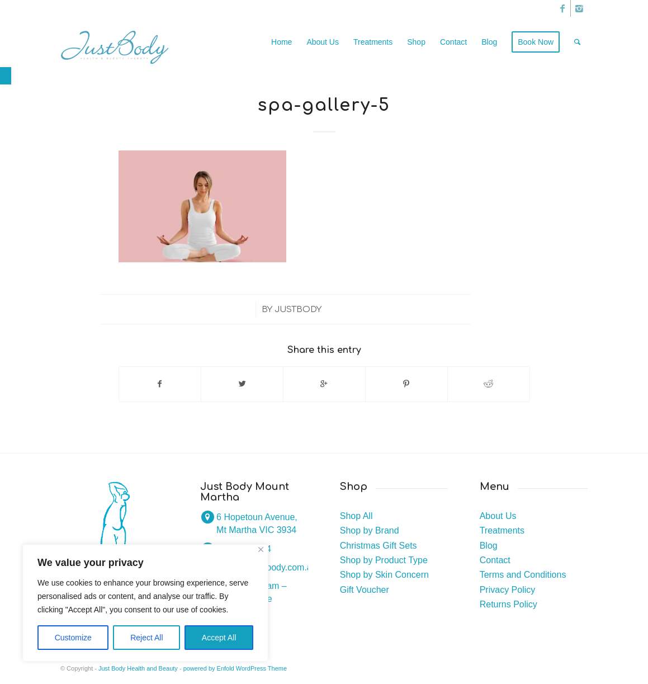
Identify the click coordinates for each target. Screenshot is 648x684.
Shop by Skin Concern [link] (384, 574)
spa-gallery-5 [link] (324, 105)
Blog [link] (489, 545)
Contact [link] (495, 560)
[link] (5, 75)
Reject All (146, 637)
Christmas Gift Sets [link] (378, 545)
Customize (73, 637)
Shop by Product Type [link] (384, 560)
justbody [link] (298, 309)
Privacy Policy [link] (508, 590)
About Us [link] (498, 516)
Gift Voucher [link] (364, 590)
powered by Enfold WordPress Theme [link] (235, 668)
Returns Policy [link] (508, 604)
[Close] (260, 549)
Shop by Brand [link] (369, 530)
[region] (145, 603)
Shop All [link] (356, 516)
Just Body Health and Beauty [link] (138, 668)
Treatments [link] (502, 530)
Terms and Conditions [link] (523, 574)
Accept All (219, 637)
